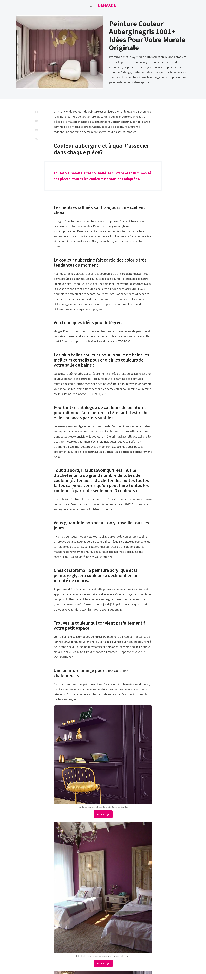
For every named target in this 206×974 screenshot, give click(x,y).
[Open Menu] (92, 5)
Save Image (103, 814)
